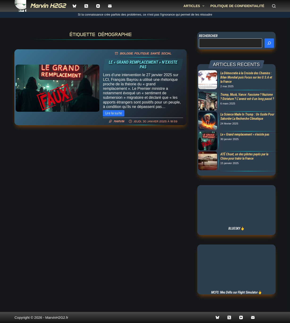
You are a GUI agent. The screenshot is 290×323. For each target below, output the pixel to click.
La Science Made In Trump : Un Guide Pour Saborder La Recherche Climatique (247, 116)
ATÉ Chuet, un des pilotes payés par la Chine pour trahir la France (244, 156)
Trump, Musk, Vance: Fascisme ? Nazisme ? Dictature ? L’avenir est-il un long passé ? (247, 97)
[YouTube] (98, 6)
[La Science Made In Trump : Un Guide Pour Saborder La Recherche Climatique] (207, 121)
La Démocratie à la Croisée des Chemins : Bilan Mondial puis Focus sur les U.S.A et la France (246, 77)
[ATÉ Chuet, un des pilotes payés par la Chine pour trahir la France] (207, 161)
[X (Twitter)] (86, 6)
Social (166, 53)
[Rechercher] (274, 6)
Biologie (126, 53)
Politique (141, 53)
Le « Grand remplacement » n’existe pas (143, 64)
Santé (155, 53)
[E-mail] (110, 6)
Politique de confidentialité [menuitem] (237, 6)
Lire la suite (114, 113)
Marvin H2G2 (48, 5)
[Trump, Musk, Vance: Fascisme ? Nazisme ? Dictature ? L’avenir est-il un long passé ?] (207, 102)
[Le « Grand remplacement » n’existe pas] (57, 88)
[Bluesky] (74, 6)
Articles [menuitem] (195, 6)
